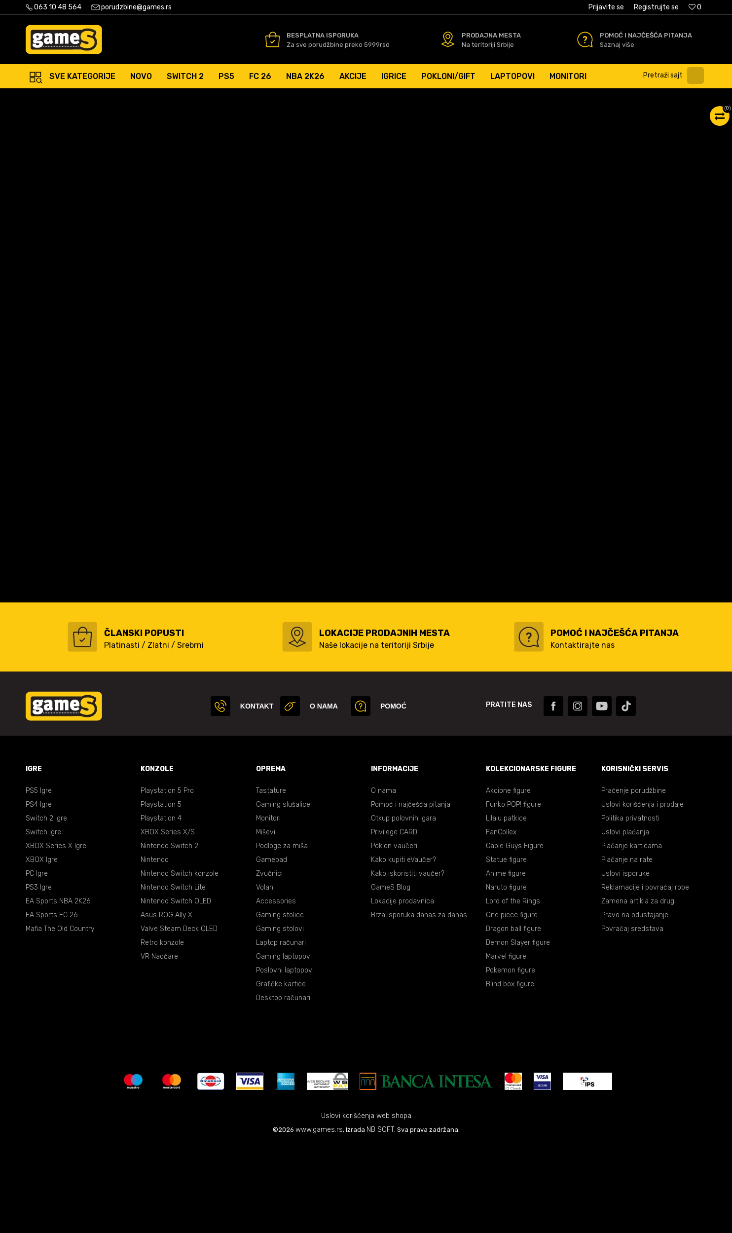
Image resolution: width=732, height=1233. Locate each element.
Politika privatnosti (630, 906)
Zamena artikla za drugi (638, 989)
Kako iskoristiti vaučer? (407, 961)
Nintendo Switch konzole (180, 961)
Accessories (276, 989)
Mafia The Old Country (60, 1016)
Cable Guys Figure (515, 934)
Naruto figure (506, 975)
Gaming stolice (280, 1003)
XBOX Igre (42, 947)
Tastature (271, 878)
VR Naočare (159, 1044)
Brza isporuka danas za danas (419, 1003)
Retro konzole (162, 1030)
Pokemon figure (510, 1058)
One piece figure (512, 1003)
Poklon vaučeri (394, 934)
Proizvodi (107, 98)
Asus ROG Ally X (166, 1003)
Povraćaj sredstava (632, 1016)
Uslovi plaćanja (625, 920)
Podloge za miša (282, 934)
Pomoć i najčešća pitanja (410, 892)
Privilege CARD (394, 920)
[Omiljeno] (695, 7)
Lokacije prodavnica (402, 989)
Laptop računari (281, 1030)
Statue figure (506, 947)
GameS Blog (390, 975)
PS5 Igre (39, 878)
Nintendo (155, 947)
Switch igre (43, 920)
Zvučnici (269, 961)
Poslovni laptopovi (285, 1058)
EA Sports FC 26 (51, 1003)
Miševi (265, 920)
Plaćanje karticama (631, 934)
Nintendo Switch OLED (176, 989)
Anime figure (506, 961)
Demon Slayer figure (518, 1030)
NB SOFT (380, 1217)
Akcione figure (508, 878)
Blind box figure (510, 1072)
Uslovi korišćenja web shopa (366, 1203)
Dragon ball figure (513, 1016)
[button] (676, 75)
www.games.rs (319, 1217)
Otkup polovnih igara (403, 906)
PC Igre (37, 961)
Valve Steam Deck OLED (179, 1016)
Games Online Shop (55, 98)
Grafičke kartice (281, 1072)
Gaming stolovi (280, 1016)
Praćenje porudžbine (633, 878)
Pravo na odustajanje (634, 1003)
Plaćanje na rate (627, 947)
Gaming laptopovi (284, 1044)
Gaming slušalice (283, 892)
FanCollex (501, 920)
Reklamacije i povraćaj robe (645, 975)
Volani (265, 975)
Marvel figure (506, 1044)
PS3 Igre (39, 975)
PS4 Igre (39, 892)
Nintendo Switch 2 (169, 934)
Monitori (268, 906)
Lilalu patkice (506, 906)
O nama (383, 878)
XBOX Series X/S (168, 920)
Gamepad (271, 947)
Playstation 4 (161, 906)
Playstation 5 (161, 892)
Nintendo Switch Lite (173, 975)
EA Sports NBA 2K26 (58, 989)
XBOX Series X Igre (56, 934)
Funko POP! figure (513, 892)
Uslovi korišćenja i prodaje (642, 892)
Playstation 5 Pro (167, 878)
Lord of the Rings (513, 989)
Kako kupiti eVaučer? (403, 947)
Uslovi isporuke (625, 961)
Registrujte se (656, 7)
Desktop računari (283, 1086)
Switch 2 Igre (46, 906)
